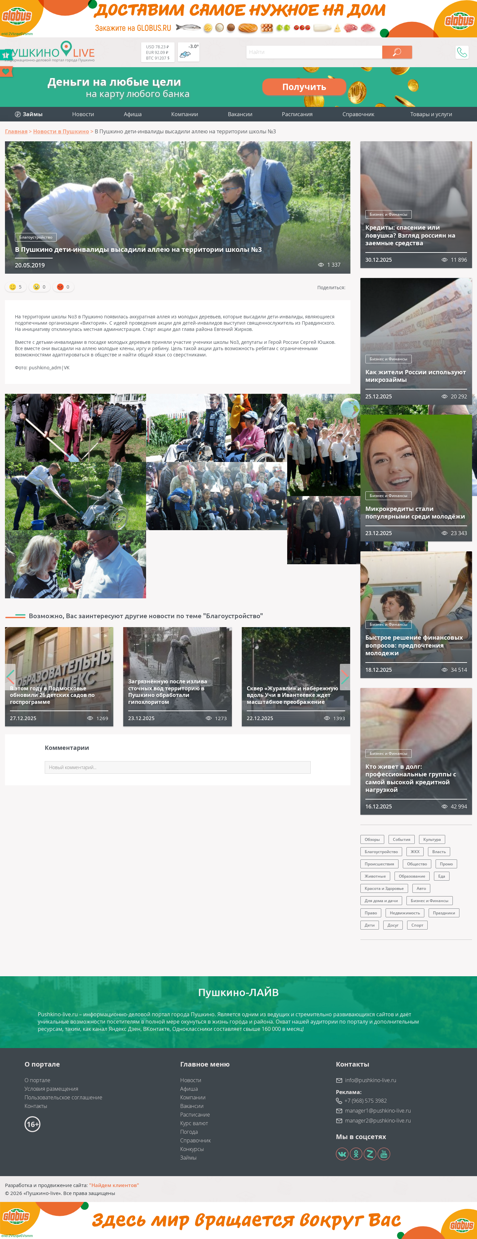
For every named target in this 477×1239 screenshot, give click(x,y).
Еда (441, 876)
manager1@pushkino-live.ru (378, 1110)
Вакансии (240, 114)
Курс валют (194, 1123)
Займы (188, 1157)
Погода (189, 1131)
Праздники (444, 913)
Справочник (358, 114)
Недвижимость (405, 913)
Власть (439, 851)
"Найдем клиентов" (114, 1185)
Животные (375, 876)
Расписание (195, 1114)
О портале (37, 1080)
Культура (432, 839)
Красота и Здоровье (384, 888)
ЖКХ (415, 851)
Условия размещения (51, 1088)
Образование (412, 876)
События (401, 839)
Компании (184, 114)
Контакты (36, 1106)
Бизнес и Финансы (388, 214)
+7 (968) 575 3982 (365, 1100)
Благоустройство (35, 237)
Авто (421, 888)
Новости (83, 114)
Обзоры (372, 839)
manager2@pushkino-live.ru (378, 1120)
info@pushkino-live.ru (370, 1080)
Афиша (133, 114)
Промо (446, 864)
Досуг (393, 925)
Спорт (417, 925)
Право (371, 913)
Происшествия (379, 864)
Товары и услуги (431, 114)
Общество (417, 864)
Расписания (297, 114)
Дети (370, 925)
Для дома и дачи (381, 900)
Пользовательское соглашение (63, 1097)
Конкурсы (192, 1149)
